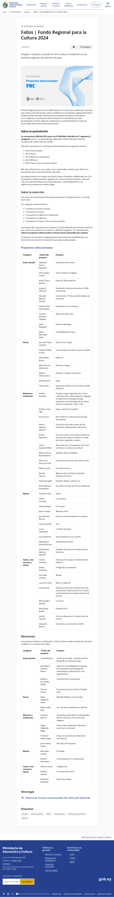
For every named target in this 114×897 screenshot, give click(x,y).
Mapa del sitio (56, 894)
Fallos (48, 814)
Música (24, 818)
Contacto (6, 863)
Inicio (5, 12)
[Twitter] (12, 894)
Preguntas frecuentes (49, 865)
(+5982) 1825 (16, 860)
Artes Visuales (59, 814)
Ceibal (72, 858)
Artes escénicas (37, 814)
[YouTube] (17, 894)
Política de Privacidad (104, 894)
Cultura (25, 814)
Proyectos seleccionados (37, 247)
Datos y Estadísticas (68, 4)
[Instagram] (8, 894)
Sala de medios (51, 870)
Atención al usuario (53, 854)
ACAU (72, 854)
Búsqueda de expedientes (50, 859)
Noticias (27, 12)
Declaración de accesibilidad (72, 894)
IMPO (72, 862)
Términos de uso (89, 894)
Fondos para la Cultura (76, 814)
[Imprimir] (73, 47)
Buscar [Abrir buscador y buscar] (96, 5)
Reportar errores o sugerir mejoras (96, 837)
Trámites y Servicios (56, 4)
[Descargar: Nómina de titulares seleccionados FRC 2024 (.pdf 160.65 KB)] (57, 798)
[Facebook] (4, 894)
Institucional (31, 5)
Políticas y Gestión (44, 4)
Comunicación (82, 5)
